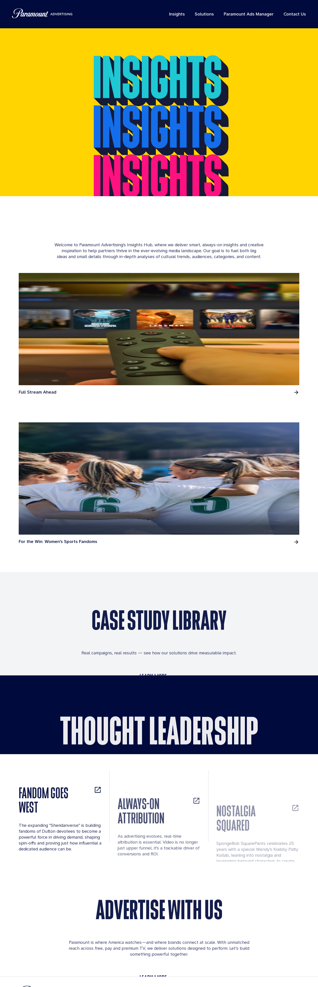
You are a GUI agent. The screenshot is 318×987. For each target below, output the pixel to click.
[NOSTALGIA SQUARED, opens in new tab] (257, 790)
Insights (173, 15)
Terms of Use (159, 974)
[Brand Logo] (70, 962)
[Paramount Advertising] (46, 15)
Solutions (200, 15)
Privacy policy (189, 974)
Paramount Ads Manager (245, 15)
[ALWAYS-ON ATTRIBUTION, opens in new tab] (159, 786)
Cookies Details (248, 974)
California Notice (283, 974)
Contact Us (291, 15)
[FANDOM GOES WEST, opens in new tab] (60, 777)
